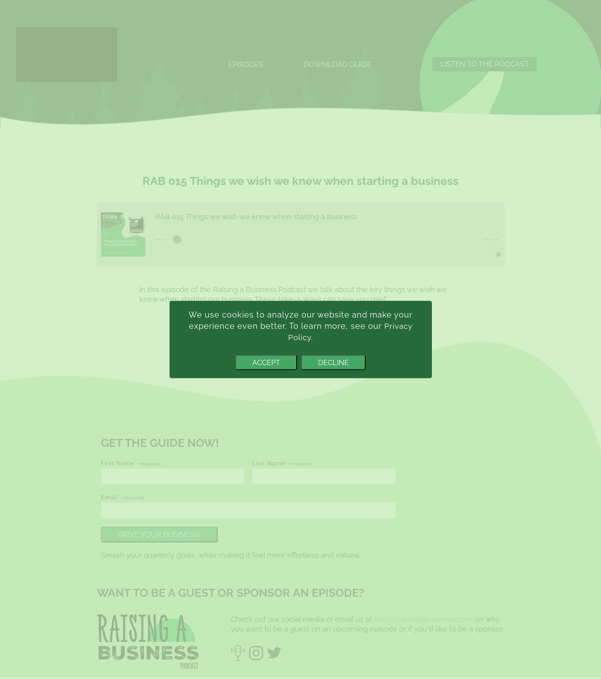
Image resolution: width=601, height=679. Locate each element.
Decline (333, 362)
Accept (266, 362)
